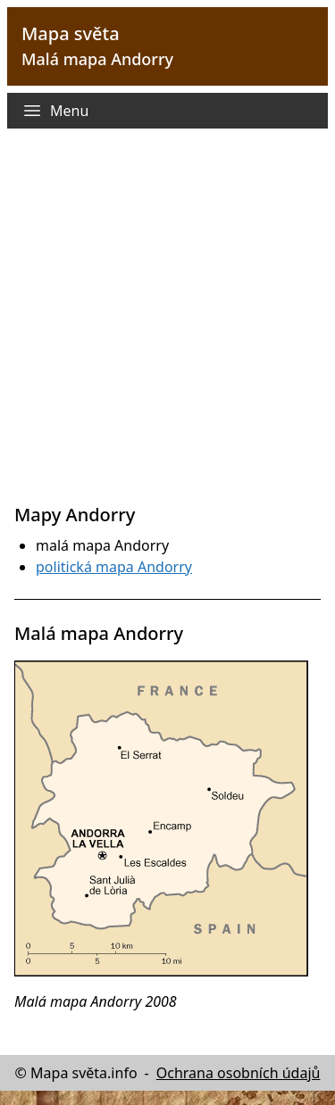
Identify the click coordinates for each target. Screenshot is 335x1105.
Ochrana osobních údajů (238, 1073)
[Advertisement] (167, 326)
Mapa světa (70, 33)
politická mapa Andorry (114, 567)
